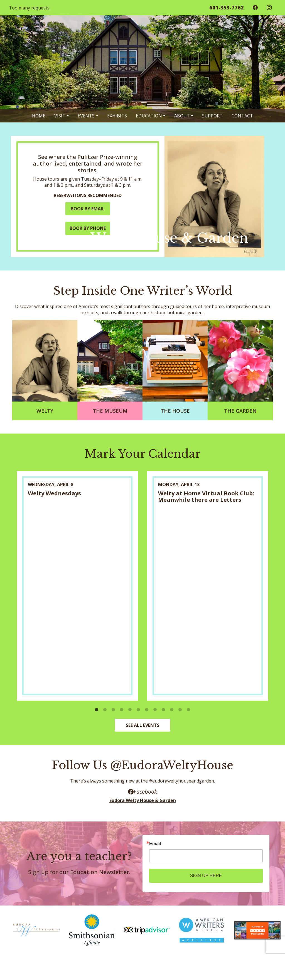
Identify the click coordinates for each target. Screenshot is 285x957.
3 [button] (113, 710)
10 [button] (172, 710)
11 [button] (180, 710)
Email (155, 844)
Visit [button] (59, 116)
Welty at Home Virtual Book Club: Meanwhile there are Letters (206, 496)
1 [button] (96, 710)
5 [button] (130, 710)
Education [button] (149, 116)
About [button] (182, 116)
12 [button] (188, 710)
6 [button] (138, 710)
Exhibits (117, 116)
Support (212, 116)
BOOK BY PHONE (88, 228)
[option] (77, 585)
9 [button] (163, 710)
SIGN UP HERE (206, 875)
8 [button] (155, 710)
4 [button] (121, 710)
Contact (242, 116)
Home (38, 116)
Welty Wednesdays (54, 493)
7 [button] (146, 710)
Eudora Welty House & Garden (142, 800)
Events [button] (86, 116)
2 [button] (105, 710)
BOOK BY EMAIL (88, 209)
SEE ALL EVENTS (142, 725)
